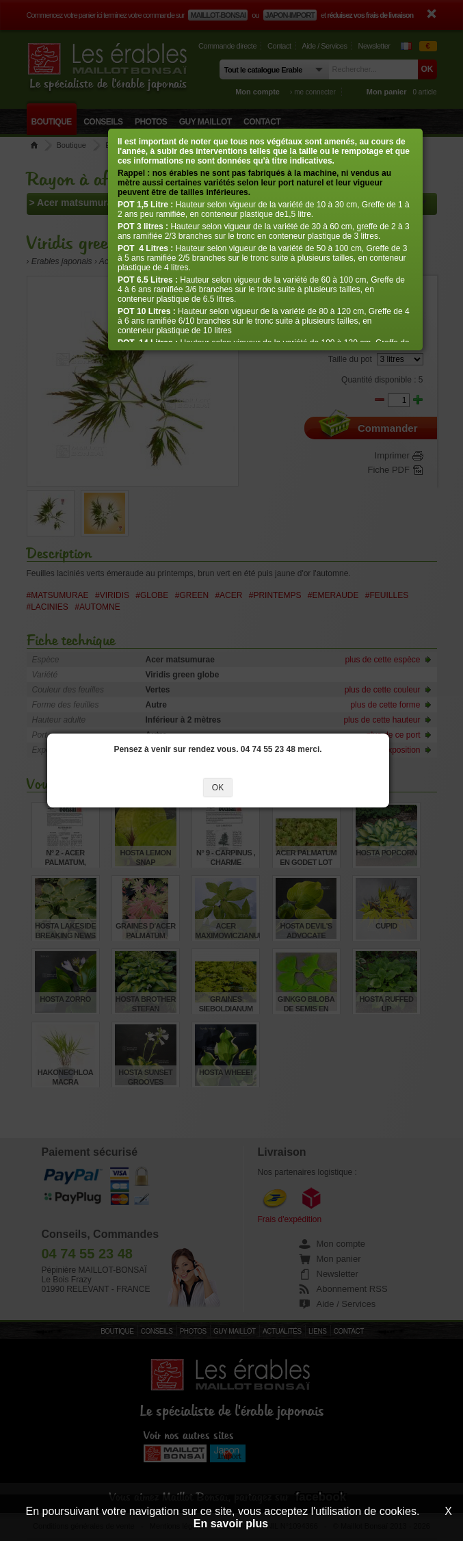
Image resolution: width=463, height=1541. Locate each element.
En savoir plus (231, 1523)
